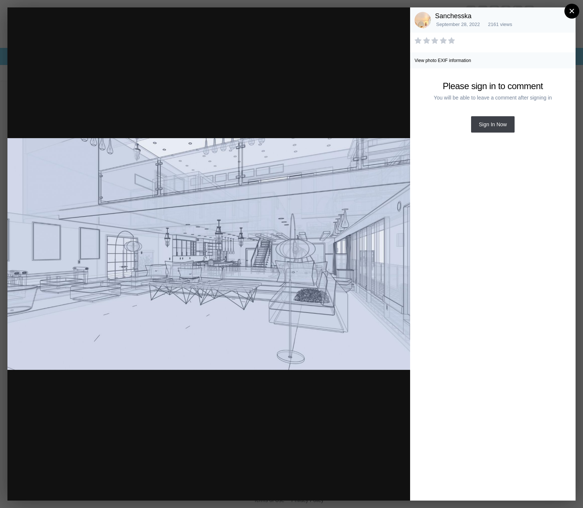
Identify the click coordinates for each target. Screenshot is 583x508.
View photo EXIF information (443, 60)
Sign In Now (493, 124)
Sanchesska (453, 16)
